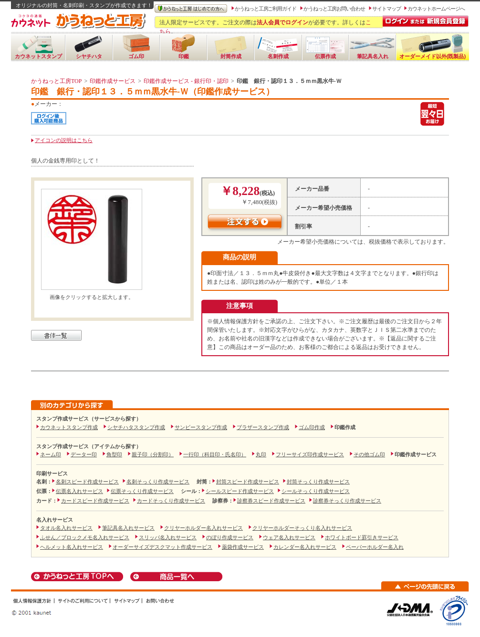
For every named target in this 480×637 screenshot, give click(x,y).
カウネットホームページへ (435, 8)
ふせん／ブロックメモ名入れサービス (84, 537)
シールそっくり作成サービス (316, 491)
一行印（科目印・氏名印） (214, 454)
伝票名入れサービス (79, 491)
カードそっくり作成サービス (171, 500)
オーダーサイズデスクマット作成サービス (162, 547)
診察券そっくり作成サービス (347, 500)
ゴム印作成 (312, 427)
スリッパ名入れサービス (168, 537)
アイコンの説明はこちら (64, 140)
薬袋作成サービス (243, 547)
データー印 (84, 454)
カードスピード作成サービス (95, 500)
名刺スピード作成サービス (87, 481)
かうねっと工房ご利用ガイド (265, 8)
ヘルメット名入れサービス (71, 547)
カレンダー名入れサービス (304, 547)
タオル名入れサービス (66, 528)
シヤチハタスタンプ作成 (136, 427)
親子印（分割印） (153, 454)
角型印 (114, 454)
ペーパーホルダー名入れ (375, 547)
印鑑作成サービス (113, 81)
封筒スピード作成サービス (247, 481)
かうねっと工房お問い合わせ (334, 8)
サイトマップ (386, 8)
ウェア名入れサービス (289, 537)
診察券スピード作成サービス (271, 500)
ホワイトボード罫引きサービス (361, 537)
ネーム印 (50, 454)
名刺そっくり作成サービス (157, 481)
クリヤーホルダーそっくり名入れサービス (302, 528)
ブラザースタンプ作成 (263, 427)
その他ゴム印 (369, 454)
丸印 (261, 454)
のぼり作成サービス (229, 537)
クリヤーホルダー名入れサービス (203, 528)
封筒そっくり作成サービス (318, 481)
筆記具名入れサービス (128, 528)
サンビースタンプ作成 (201, 427)
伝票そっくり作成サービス (142, 491)
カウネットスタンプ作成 (69, 427)
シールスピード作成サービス (240, 491)
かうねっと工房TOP (56, 81)
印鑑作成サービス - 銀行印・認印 (186, 81)
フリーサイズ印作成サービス (310, 454)
